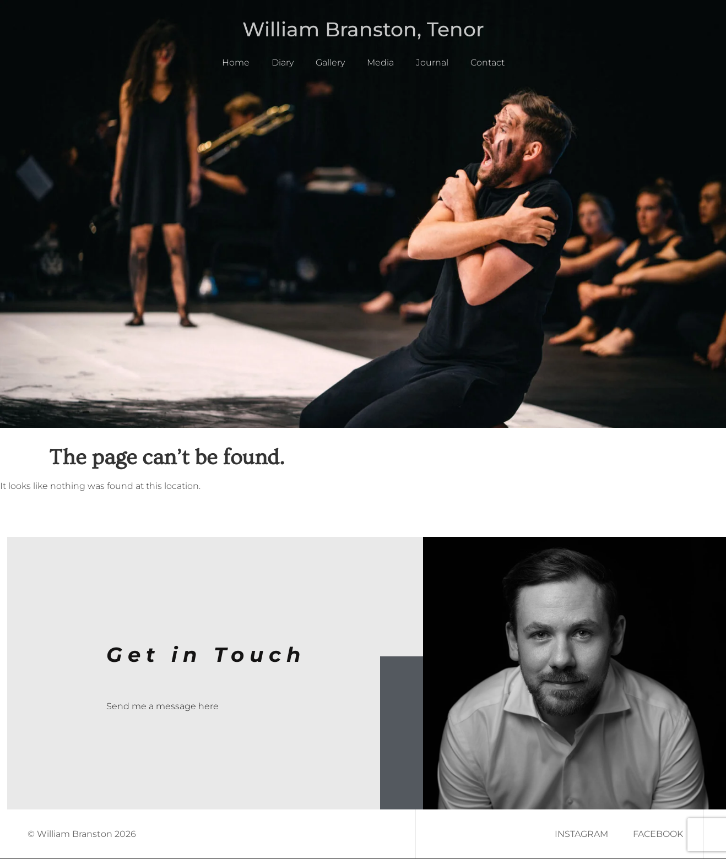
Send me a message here (162, 706)
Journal (432, 62)
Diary (283, 62)
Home (236, 62)
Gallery (330, 62)
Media (380, 62)
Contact (487, 62)
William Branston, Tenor (363, 29)
